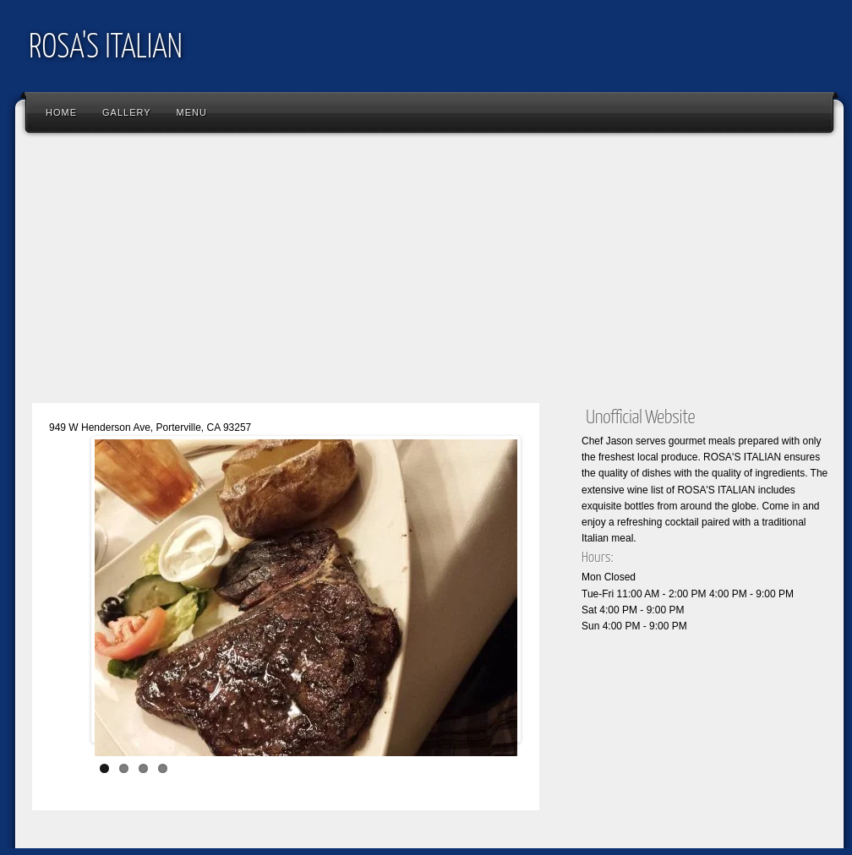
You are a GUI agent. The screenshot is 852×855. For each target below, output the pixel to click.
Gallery (126, 112)
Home (61, 112)
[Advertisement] (429, 274)
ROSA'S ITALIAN (106, 48)
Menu (192, 112)
